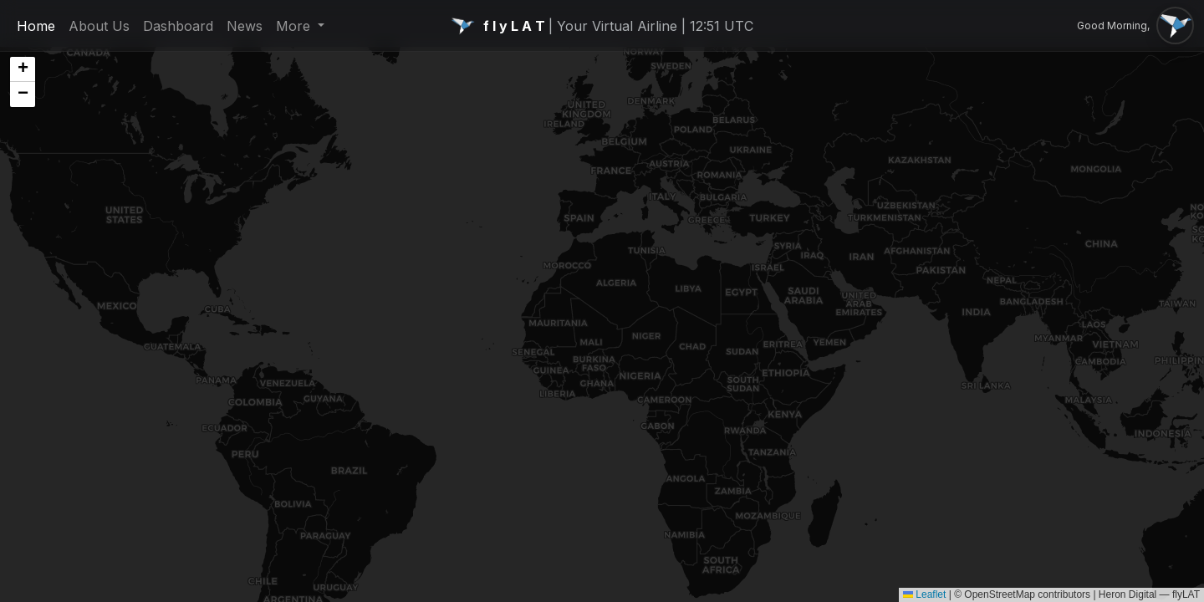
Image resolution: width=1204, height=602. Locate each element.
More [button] (295, 26)
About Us (99, 26)
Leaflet (924, 594)
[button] (22, 69)
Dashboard (178, 26)
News (245, 26)
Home (36, 26)
